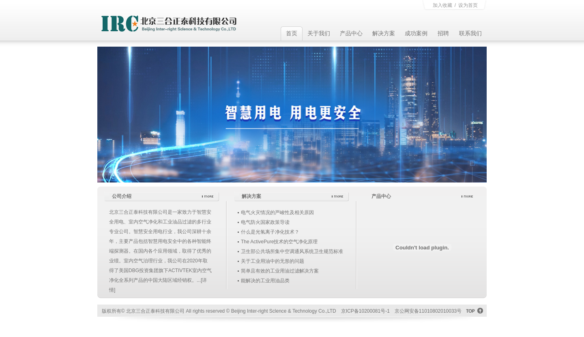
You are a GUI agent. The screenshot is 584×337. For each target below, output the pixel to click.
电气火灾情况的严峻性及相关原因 (277, 212)
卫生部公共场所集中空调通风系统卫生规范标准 (292, 251)
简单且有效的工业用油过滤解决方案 (280, 271)
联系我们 (470, 33)
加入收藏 (442, 5)
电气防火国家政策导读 (265, 222)
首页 (291, 33)
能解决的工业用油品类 (265, 280)
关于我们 (318, 33)
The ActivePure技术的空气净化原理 (279, 242)
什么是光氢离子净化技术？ (270, 232)
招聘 (443, 33)
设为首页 (468, 5)
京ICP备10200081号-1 (365, 311)
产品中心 (351, 33)
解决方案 (383, 33)
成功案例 (416, 33)
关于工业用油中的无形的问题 (272, 261)
